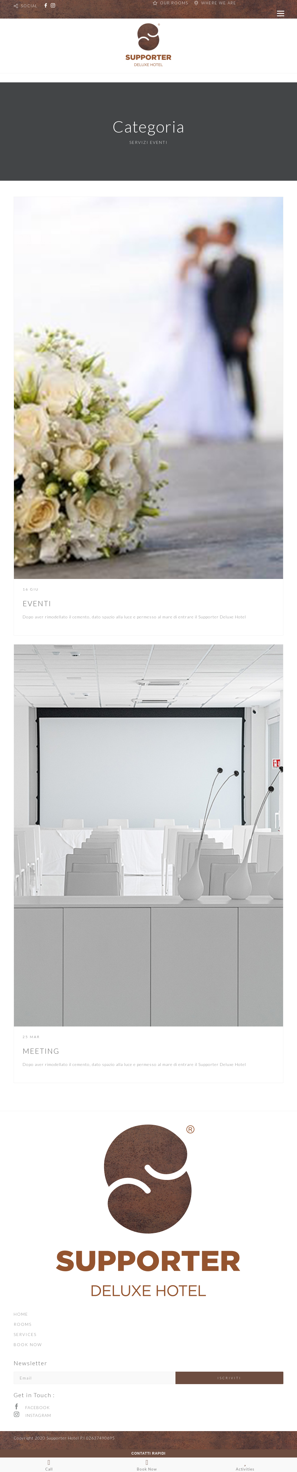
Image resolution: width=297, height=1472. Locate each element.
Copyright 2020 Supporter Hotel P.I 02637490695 (64, 1437)
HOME (21, 1314)
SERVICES (25, 1334)
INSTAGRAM (38, 1415)
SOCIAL (29, 5)
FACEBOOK (37, 1407)
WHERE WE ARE (218, 3)
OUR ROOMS (174, 3)
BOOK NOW (28, 1344)
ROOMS (23, 1324)
